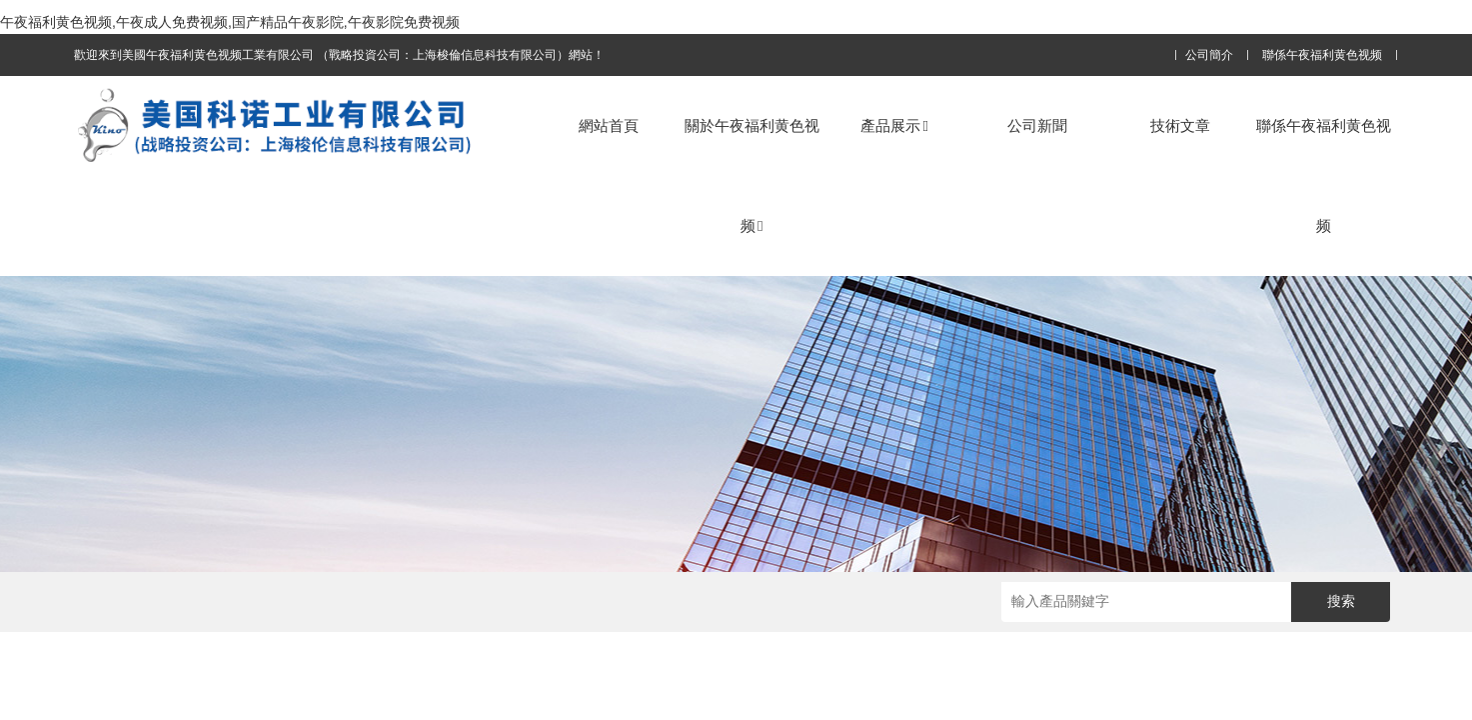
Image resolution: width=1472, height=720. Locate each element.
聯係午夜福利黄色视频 (1322, 55)
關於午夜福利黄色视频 (752, 175)
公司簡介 (1209, 55)
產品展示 (893, 125)
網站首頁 (609, 125)
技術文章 (1180, 125)
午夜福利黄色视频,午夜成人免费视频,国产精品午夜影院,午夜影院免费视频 (230, 22)
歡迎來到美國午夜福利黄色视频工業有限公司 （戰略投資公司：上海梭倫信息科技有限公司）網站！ (339, 55)
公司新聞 (1037, 125)
